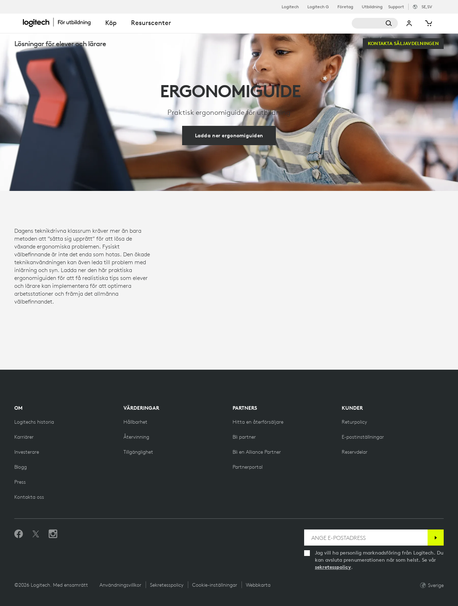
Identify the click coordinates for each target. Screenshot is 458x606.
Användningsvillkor (120, 585)
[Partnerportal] (248, 467)
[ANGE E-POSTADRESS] (366, 537)
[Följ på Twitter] (35, 534)
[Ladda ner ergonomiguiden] (229, 135)
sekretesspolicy (333, 567)
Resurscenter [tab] (151, 23)
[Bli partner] (244, 437)
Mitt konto (409, 23)
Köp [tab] (111, 23)
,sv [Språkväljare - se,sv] (427, 6)
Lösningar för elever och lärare (60, 43)
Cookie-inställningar (214, 585)
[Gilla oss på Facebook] (18, 534)
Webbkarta (258, 585)
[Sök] (375, 23)
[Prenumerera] (436, 537)
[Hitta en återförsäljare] (258, 422)
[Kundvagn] (428, 23)
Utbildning (372, 7)
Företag (345, 7)
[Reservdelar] (354, 452)
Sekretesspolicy (167, 585)
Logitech (290, 7)
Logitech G (318, 7)
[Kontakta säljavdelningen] (403, 43)
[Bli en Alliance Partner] (257, 452)
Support (396, 6)
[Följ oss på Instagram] (53, 534)
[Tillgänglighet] (138, 452)
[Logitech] (60, 22)
